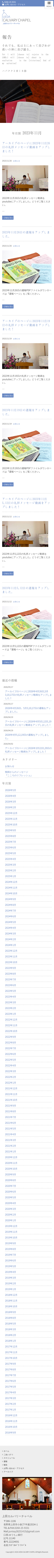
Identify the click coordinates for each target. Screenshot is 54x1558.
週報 (4, 1461)
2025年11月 (11, 818)
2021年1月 (10, 1151)
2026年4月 (10, 795)
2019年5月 (10, 1266)
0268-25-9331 (9, 2)
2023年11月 (11, 956)
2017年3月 (10, 1398)
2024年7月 (10, 910)
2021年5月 (10, 1128)
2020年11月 (11, 1163)
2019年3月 (10, 1277)
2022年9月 (10, 1036)
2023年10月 (11, 962)
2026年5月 (10, 790)
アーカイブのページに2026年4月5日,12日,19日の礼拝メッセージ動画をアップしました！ (28, 723)
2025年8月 (10, 836)
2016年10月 (11, 1426)
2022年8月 (10, 1042)
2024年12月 (11, 881)
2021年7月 (10, 1117)
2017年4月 (10, 1392)
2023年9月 (10, 968)
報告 (4, 1464)
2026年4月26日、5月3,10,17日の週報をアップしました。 (28, 709)
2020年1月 (10, 1220)
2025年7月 (10, 841)
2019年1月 (10, 1289)
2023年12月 (11, 950)
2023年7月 (10, 979)
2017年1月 (10, 1409)
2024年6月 (10, 916)
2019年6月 (10, 1260)
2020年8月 (10, 1180)
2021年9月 (10, 1105)
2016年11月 (11, 1421)
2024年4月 (10, 927)
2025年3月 (10, 864)
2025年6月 (10, 847)
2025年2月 (10, 870)
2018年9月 (10, 1312)
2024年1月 (10, 945)
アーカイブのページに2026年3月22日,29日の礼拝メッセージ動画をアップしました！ (28, 749)
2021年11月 (11, 1094)
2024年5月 (10, 922)
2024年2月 (10, 939)
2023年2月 (10, 1008)
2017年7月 (10, 1375)
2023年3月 (10, 1002)
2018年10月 (11, 1306)
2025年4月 (10, 859)
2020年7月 (10, 1185)
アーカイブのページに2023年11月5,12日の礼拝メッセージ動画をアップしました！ (26, 502)
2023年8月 (10, 973)
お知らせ (16, 160)
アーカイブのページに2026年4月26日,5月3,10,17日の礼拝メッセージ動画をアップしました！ (28, 694)
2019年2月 (10, 1283)
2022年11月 (11, 1025)
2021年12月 (11, 1088)
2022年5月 (10, 1059)
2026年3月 (10, 801)
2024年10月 (11, 893)
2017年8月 (10, 1369)
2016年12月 (11, 1415)
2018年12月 (11, 1294)
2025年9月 (10, 830)
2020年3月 (10, 1208)
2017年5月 (10, 1386)
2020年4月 (10, 1203)
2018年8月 (10, 1317)
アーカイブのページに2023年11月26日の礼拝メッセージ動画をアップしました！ (26, 147)
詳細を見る (8, 217)
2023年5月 (10, 990)
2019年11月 (11, 1231)
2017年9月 (10, 1363)
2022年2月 (10, 1076)
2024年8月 (10, 904)
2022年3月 (10, 1071)
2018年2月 (10, 1335)
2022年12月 (11, 1019)
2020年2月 (10, 1214)
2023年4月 (10, 996)
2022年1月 (10, 1082)
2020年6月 (10, 1191)
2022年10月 (11, 1031)
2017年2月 (10, 1403)
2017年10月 (11, 1358)
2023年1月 (10, 1013)
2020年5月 (10, 1197)
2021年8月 (10, 1111)
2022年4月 (10, 1065)
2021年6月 (10, 1122)
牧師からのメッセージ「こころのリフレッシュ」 (19, 773)
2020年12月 (11, 1157)
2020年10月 (11, 1168)
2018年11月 (11, 1300)
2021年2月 (10, 1145)
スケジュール (8, 1457)
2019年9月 (10, 1243)
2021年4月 (10, 1134)
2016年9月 (10, 1432)
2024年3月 (10, 933)
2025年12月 (11, 813)
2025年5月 (10, 853)
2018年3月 (10, 1329)
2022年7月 (10, 1048)
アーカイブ (7, 1471)
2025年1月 (10, 876)
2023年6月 (10, 985)
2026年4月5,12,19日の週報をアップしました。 (27, 736)
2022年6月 (10, 1054)
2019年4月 (10, 1272)
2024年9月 (10, 899)
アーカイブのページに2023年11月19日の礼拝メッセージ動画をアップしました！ (26, 324)
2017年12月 (11, 1346)
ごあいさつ (7, 1454)
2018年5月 (10, 1323)
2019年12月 (11, 1226)
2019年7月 (10, 1254)
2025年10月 (11, 824)
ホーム (5, 1451)
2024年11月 (11, 887)
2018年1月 (10, 1340)
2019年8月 (10, 1249)
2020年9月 (10, 1174)
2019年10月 (11, 1237)
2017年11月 (11, 1352)
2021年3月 (10, 1140)
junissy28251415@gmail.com (24, 1531)
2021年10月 (11, 1099)
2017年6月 (10, 1380)
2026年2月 (10, 807)
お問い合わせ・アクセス (13, 4)
